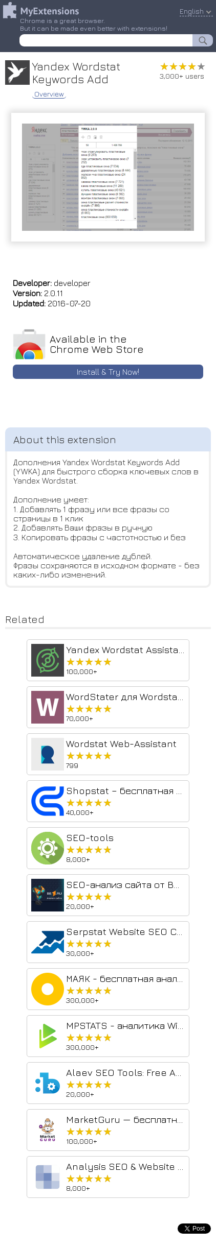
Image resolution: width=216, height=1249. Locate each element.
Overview (49, 94)
